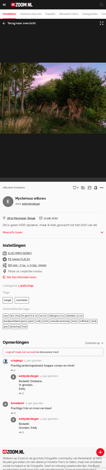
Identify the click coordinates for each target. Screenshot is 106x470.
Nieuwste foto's (68, 14)
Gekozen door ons (31, 14)
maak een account (25, 381)
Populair (50, 14)
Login (9, 381)
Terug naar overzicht (19, 23)
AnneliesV (17, 432)
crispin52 (17, 389)
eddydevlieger (31, 232)
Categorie (18, 314)
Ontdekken (9, 14)
